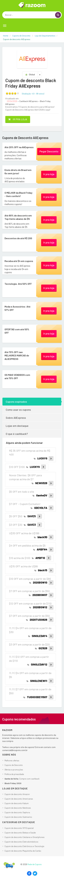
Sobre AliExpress (16, 417)
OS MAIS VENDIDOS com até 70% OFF (17, 376)
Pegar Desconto (48, 151)
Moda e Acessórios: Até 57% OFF (17, 308)
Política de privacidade (14, 774)
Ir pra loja (17, 119)
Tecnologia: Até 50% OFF (18, 283)
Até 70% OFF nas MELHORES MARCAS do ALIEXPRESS (17, 355)
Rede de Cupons (35, 864)
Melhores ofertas (12, 760)
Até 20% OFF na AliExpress (19, 147)
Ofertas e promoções (14, 769)
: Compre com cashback (22, 779)
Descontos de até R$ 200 (18, 238)
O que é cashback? (17, 433)
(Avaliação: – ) (33, 93)
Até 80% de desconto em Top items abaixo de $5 (18, 217)
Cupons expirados (16, 401)
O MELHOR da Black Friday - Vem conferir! (18, 194)
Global (30, 74)
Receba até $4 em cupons (19, 261)
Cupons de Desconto (14, 765)
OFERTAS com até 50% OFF (17, 331)
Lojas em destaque (17, 425)
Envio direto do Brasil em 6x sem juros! (18, 171)
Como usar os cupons (18, 409)
